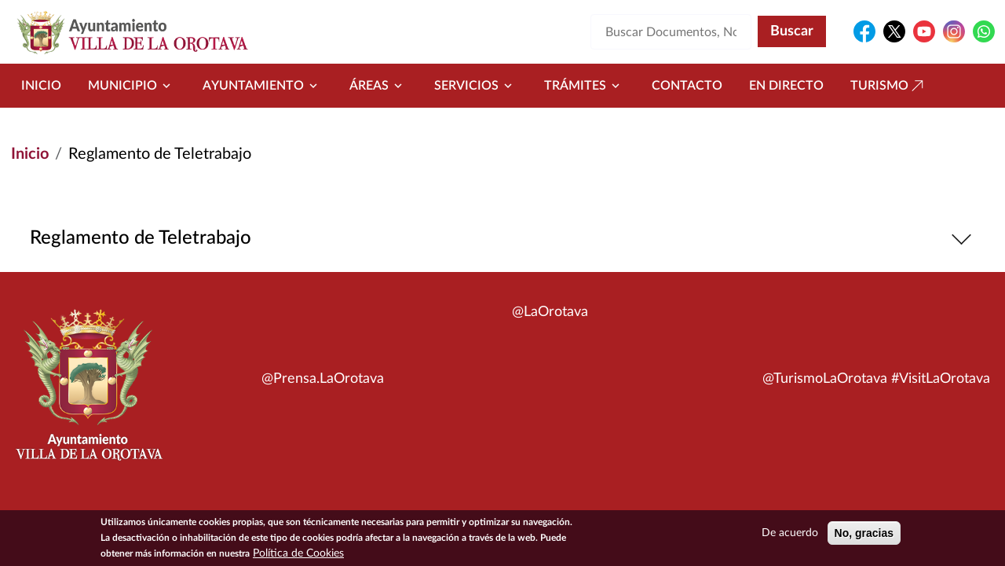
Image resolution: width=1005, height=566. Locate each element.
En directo (786, 85)
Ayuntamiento (263, 85)
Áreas (378, 85)
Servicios (475, 85)
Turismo (888, 85)
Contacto (687, 85)
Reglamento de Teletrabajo (503, 238)
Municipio (132, 85)
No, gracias (864, 533)
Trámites (584, 85)
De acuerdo (790, 533)
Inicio (41, 85)
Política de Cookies (298, 554)
